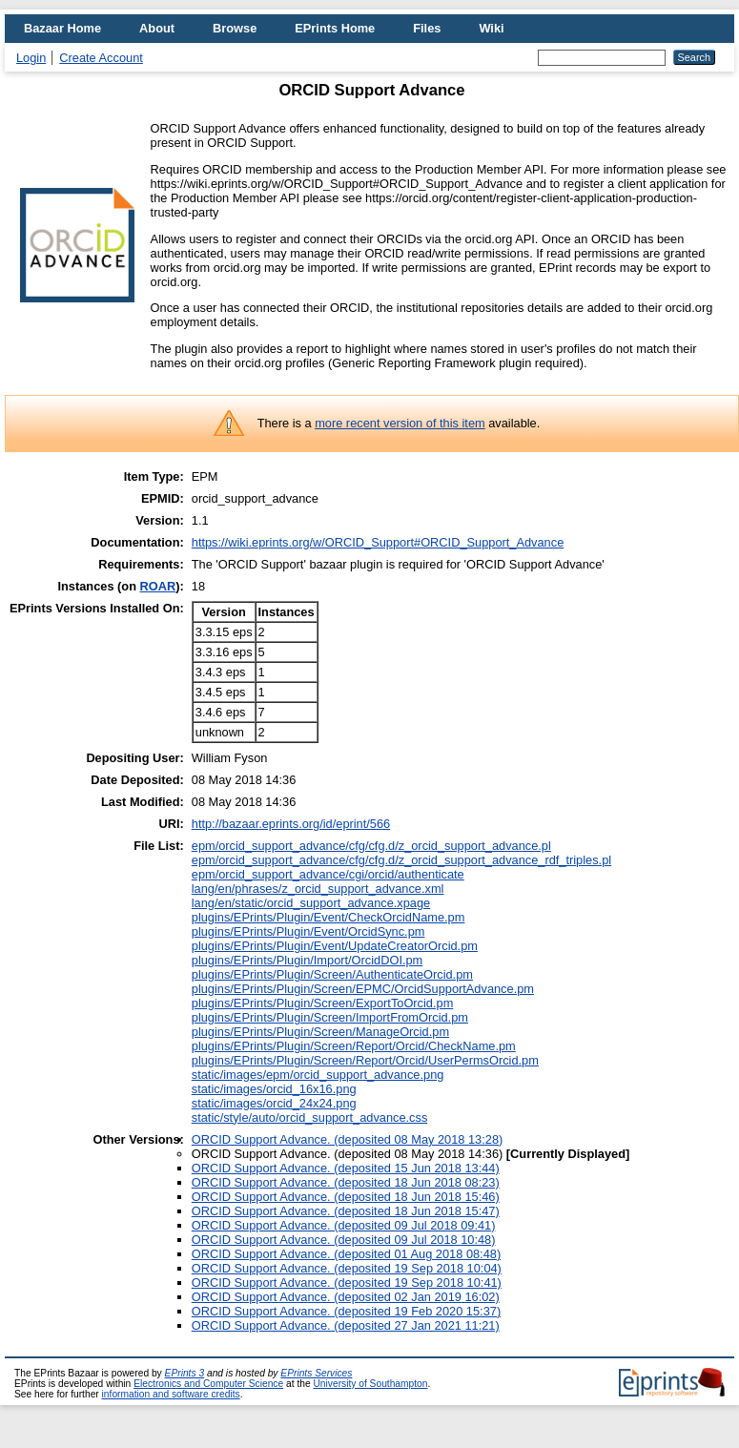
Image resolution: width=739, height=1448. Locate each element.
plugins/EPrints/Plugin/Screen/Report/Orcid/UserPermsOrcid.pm (365, 1060)
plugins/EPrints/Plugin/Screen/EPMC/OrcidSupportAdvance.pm (363, 989)
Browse (235, 28)
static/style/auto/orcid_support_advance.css (310, 1117)
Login (31, 58)
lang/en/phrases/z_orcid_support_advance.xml (318, 888)
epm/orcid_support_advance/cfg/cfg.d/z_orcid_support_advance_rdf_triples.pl (401, 860)
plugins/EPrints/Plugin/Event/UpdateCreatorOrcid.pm (335, 946)
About (156, 28)
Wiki (491, 28)
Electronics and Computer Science (208, 1383)
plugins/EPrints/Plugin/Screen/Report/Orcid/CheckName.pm (354, 1046)
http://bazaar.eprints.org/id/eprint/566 (291, 824)
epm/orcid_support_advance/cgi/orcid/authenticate (328, 874)
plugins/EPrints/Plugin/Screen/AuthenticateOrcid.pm (332, 974)
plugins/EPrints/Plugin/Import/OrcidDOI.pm (307, 960)
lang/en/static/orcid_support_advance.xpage (311, 903)
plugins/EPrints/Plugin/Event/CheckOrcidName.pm (328, 917)
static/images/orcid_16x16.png (274, 1089)
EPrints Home (335, 28)
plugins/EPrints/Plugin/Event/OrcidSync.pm (308, 931)
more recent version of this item (400, 423)
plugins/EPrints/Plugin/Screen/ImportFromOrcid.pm (330, 1017)
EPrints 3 (185, 1373)
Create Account (101, 58)
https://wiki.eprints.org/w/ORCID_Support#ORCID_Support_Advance (378, 542)
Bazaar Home (62, 28)
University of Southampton (370, 1383)
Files (427, 28)
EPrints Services (316, 1373)
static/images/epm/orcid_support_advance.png (318, 1074)
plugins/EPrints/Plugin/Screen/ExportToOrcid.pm (323, 1003)
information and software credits (171, 1394)
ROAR (158, 586)
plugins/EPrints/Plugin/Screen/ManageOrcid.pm (320, 1031)
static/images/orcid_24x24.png (274, 1103)
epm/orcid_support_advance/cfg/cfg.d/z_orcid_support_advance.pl (371, 845)
